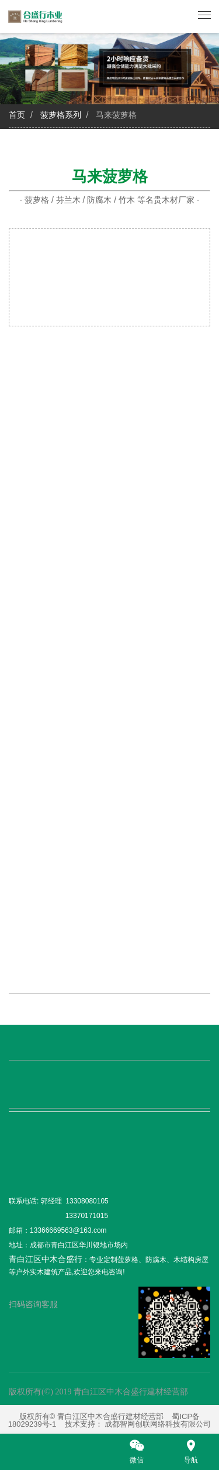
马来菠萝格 (116, 115)
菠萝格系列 (60, 115)
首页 (17, 115)
